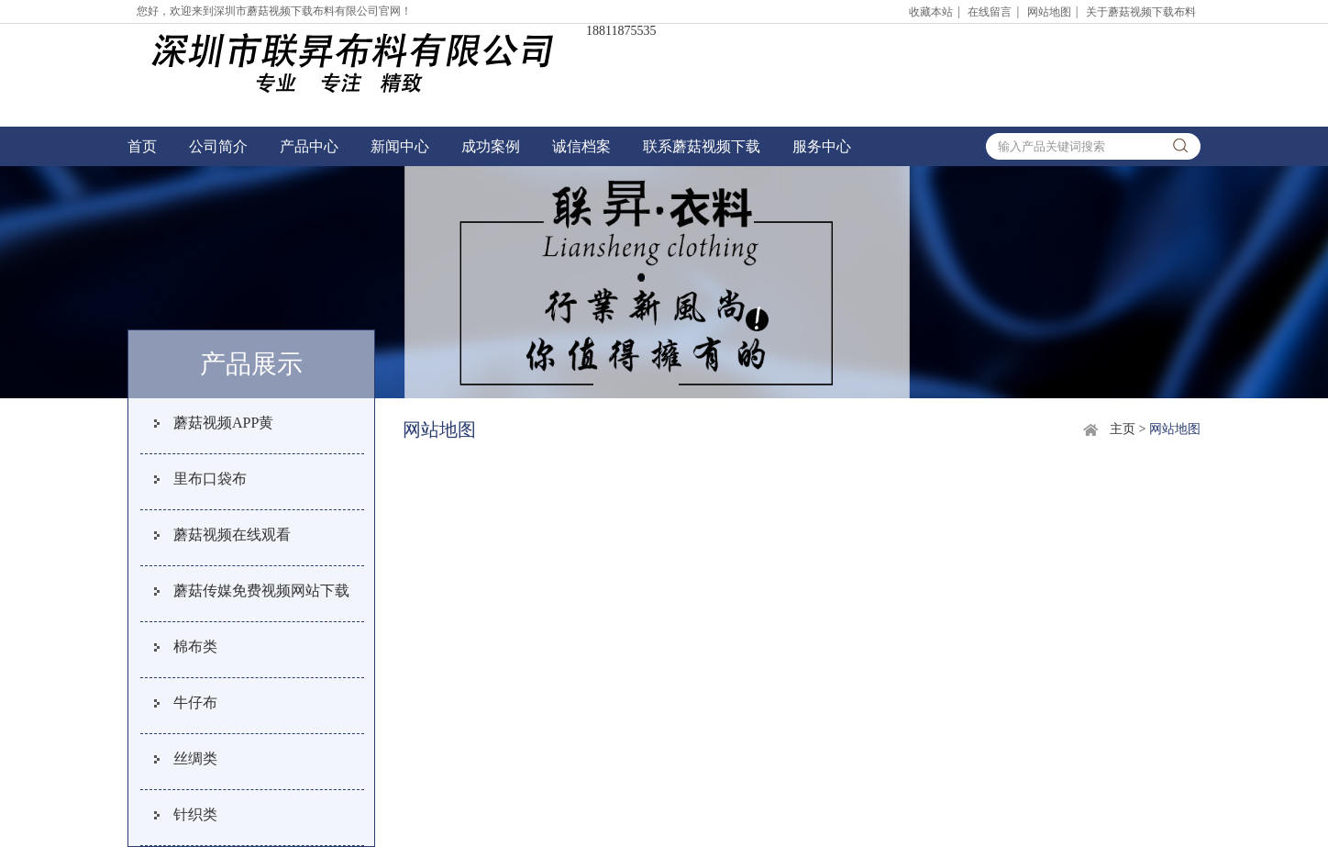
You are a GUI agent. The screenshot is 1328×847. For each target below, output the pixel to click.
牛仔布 (195, 702)
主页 (1122, 429)
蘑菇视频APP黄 (223, 422)
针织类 (195, 814)
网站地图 (1049, 12)
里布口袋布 (210, 478)
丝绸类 (195, 758)
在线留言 (990, 12)
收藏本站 (931, 12)
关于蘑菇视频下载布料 (1141, 12)
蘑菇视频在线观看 (232, 534)
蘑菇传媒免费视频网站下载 (261, 590)
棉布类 (195, 646)
